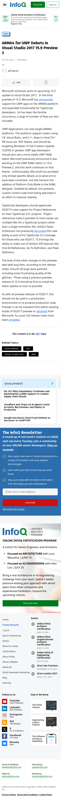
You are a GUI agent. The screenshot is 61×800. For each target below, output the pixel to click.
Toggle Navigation (4, 5)
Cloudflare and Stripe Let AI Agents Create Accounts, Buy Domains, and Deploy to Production (27, 407)
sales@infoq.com (39, 767)
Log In (6, 630)
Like (18, 82)
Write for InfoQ (10, 646)
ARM (34, 354)
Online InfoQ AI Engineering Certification (45, 655)
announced (46, 99)
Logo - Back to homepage (18, 4)
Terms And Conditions (27, 794)
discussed (40, 231)
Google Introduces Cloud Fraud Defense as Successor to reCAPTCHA (27, 419)
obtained (41, 311)
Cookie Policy (45, 794)
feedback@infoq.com (11, 767)
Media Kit (7, 667)
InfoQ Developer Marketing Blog (16, 675)
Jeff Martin (13, 70)
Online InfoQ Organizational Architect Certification (45, 641)
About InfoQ (9, 656)
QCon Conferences (12, 635)
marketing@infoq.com (42, 776)
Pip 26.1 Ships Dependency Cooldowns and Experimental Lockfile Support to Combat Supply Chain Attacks (26, 394)
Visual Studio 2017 (14, 354)
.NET (5, 34)
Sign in (52, 4)
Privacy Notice (9, 794)
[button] (30, 502)
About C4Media (10, 661)
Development (12, 348)
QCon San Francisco (47, 665)
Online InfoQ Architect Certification (43, 626)
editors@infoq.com (10, 776)
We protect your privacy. (14, 509)
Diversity (7, 682)
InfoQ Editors (9, 651)
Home (6, 619)
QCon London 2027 (47, 673)
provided (14, 320)
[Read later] (46, 82)
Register (37, 4)
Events (6, 640)
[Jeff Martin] (4, 70)
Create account (11, 624)
